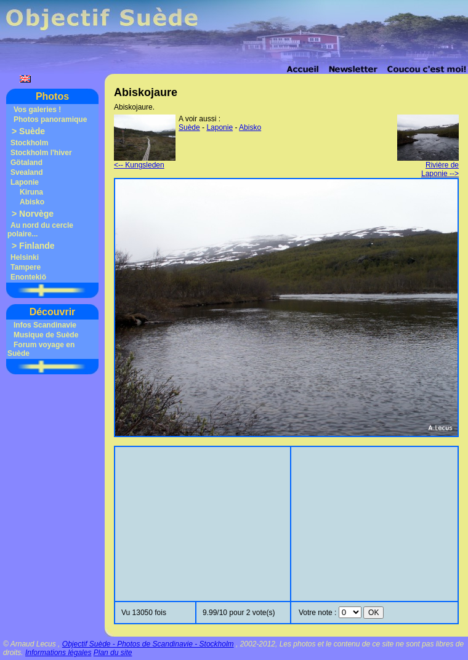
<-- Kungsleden (145, 161)
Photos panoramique (50, 119)
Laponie (24, 182)
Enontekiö (28, 277)
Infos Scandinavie (45, 325)
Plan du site (113, 652)
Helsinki (24, 257)
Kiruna (31, 192)
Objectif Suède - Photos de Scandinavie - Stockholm (148, 644)
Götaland (26, 162)
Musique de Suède (46, 335)
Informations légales (58, 652)
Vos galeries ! (37, 109)
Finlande (37, 246)
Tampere (25, 267)
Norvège (36, 214)
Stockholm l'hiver (41, 152)
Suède (32, 131)
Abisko (32, 202)
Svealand (26, 172)
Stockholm (29, 143)
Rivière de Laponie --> (428, 166)
